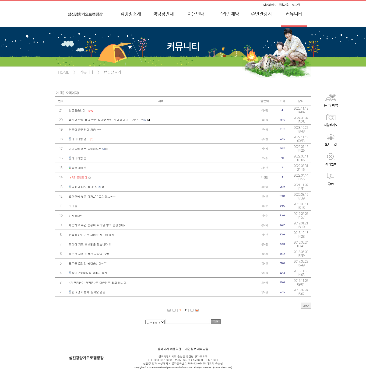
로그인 (296, 5)
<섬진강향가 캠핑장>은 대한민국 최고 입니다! (98, 282)
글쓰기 (306, 305)
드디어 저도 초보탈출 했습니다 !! (90, 244)
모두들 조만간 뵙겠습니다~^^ (88, 263)
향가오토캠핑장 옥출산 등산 (89, 273)
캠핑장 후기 (112, 72)
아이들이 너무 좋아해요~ (85, 148)
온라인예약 (228, 14)
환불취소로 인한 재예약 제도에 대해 (92, 235)
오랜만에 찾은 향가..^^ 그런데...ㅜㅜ (92, 196)
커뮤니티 (293, 14)
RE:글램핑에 (80, 177)
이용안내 (195, 14)
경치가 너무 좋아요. (84, 187)
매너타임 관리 (81, 139)
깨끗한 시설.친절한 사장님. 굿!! (89, 254)
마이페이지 (269, 5)
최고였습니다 (77, 110)
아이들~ (74, 206)
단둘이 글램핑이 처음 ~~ (85, 129)
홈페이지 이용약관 (169, 349)
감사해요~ (75, 215)
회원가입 (284, 5)
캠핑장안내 (163, 14)
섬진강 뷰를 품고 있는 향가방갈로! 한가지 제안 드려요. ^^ (106, 120)
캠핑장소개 (130, 14)
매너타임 (77, 158)
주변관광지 (261, 14)
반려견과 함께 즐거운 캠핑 (89, 292)
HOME (63, 72)
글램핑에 (77, 168)
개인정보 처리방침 (196, 349)
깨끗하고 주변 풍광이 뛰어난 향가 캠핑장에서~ (99, 225)
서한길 (264, 177)
